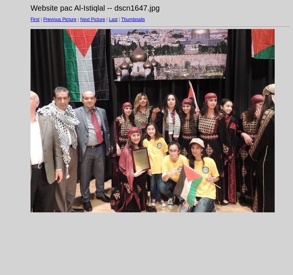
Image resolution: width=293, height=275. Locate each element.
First (35, 19)
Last (113, 19)
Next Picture (92, 19)
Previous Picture (59, 19)
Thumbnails (133, 19)
